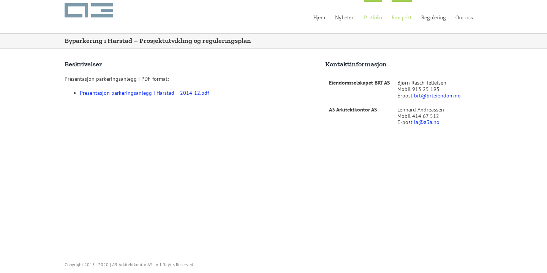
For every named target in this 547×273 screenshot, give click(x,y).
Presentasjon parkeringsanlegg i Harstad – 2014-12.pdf (144, 92)
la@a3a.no (426, 122)
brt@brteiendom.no (437, 95)
